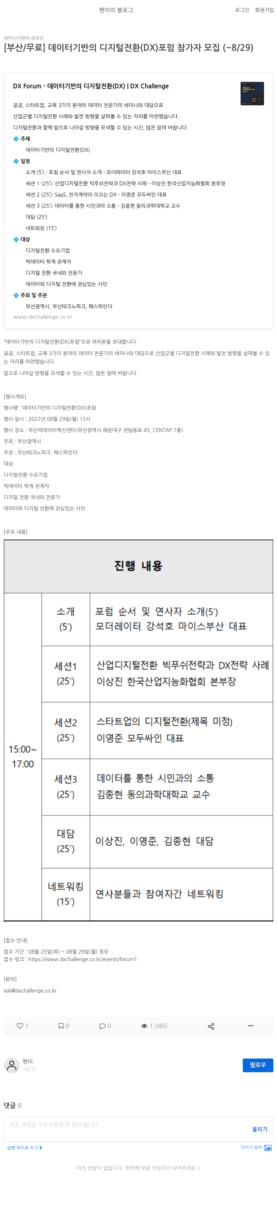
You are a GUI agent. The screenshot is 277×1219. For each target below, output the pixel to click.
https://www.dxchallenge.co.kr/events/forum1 (82, 959)
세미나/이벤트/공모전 (24, 38)
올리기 (259, 1129)
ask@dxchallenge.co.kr (30, 990)
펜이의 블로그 (116, 10)
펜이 (28, 1061)
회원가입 (264, 10)
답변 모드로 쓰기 (25, 1148)
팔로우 (258, 1065)
